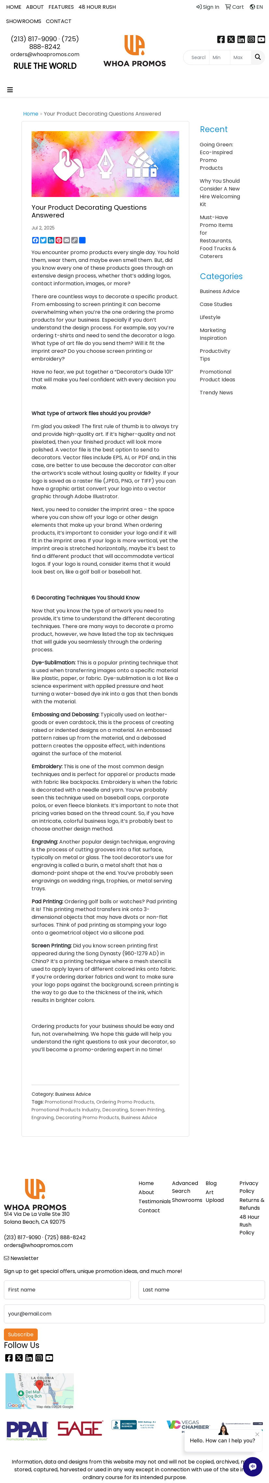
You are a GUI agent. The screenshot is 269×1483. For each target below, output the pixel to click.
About (146, 1192)
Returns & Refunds (251, 1204)
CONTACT (59, 21)
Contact (149, 1210)
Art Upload (215, 1196)
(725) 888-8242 (54, 42)
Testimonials (151, 1201)
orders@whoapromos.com (44, 54)
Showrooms (185, 1200)
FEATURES (61, 7)
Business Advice (73, 1094)
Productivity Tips (215, 355)
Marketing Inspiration (213, 334)
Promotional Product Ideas (217, 375)
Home (30, 113)
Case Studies (216, 304)
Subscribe (21, 1334)
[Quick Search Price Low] (220, 57)
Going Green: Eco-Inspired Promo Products (216, 156)
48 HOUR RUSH (97, 7)
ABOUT (35, 7)
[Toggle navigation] (10, 89)
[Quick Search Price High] (240, 57)
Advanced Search (185, 1187)
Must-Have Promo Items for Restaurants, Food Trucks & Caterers (218, 237)
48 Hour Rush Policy (249, 1224)
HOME (13, 7)
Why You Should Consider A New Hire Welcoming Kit (220, 192)
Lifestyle (210, 317)
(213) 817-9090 (34, 38)
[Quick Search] (196, 57)
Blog (211, 1183)
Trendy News (216, 392)
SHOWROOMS (23, 21)
